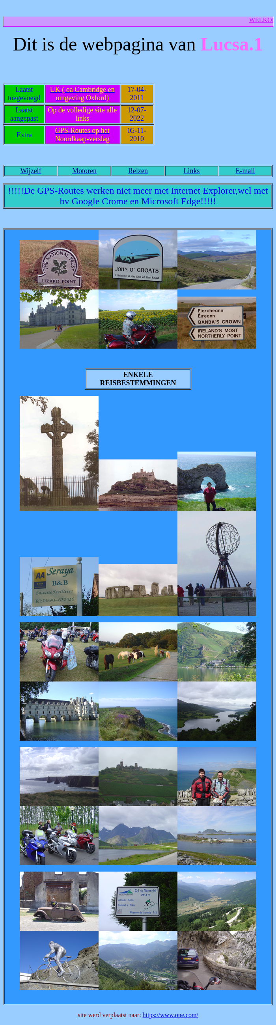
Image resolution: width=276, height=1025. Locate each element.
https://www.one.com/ (170, 1015)
